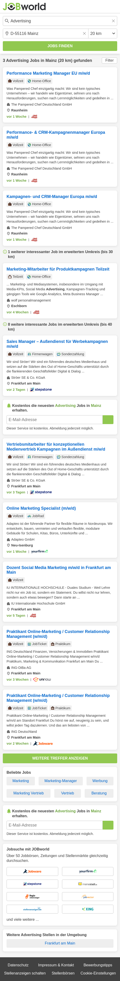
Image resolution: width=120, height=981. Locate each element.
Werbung (100, 781)
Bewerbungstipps (98, 965)
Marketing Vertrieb (28, 793)
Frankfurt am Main (60, 943)
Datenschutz (18, 965)
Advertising (17, 60)
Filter (109, 60)
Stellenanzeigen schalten (25, 973)
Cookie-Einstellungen (98, 973)
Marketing (20, 781)
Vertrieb (67, 793)
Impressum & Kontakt (56, 965)
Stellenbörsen (63, 973)
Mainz (51, 60)
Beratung (99, 793)
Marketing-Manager (60, 781)
